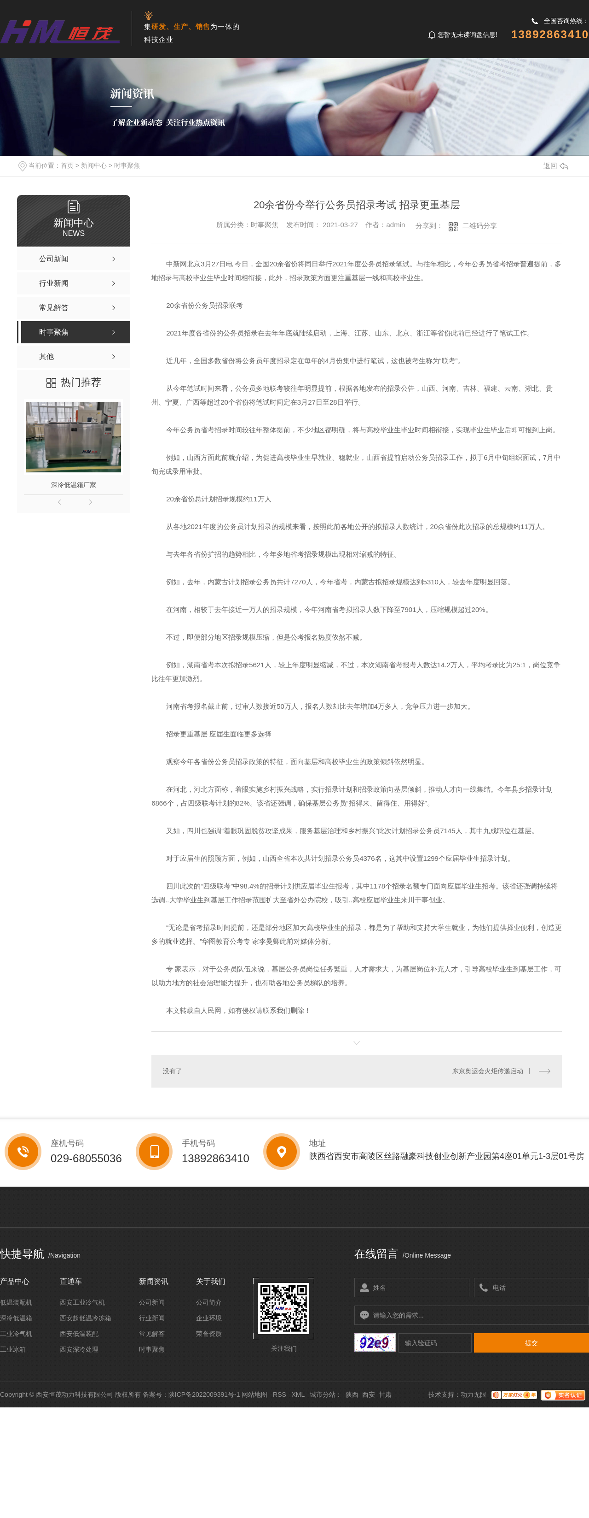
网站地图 (254, 1394)
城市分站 (322, 1394)
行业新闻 (152, 1318)
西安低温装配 (79, 1333)
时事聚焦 (127, 165)
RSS (279, 1394)
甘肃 (385, 1394)
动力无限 (473, 1394)
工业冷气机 (16, 1333)
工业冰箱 (13, 1349)
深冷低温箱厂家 (73, 484)
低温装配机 (16, 1302)
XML (297, 1394)
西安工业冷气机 (82, 1302)
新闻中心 (94, 165)
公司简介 (209, 1302)
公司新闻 (152, 1302)
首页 (67, 165)
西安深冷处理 (79, 1349)
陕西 (352, 1394)
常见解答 (152, 1333)
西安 (368, 1394)
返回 (555, 166)
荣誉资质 (209, 1333)
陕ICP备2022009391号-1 (204, 1394)
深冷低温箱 (16, 1318)
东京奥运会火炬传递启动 (487, 1071)
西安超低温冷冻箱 (85, 1318)
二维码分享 (479, 225)
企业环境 (209, 1318)
